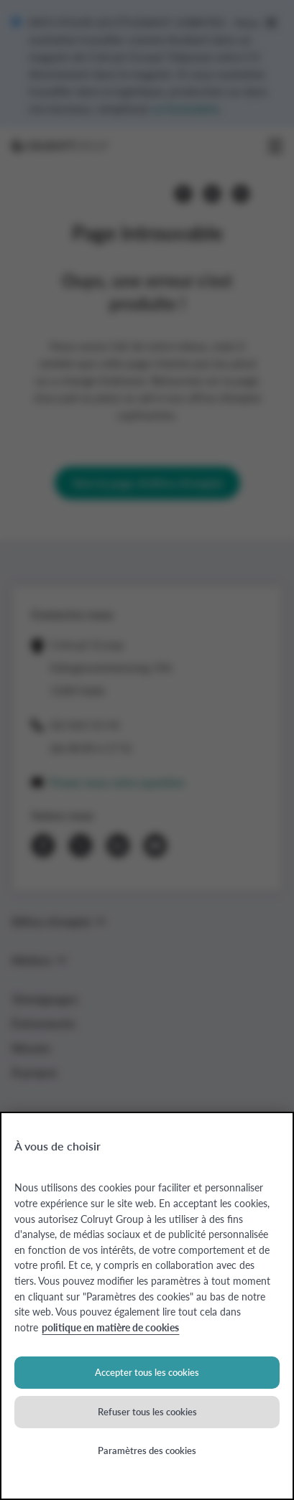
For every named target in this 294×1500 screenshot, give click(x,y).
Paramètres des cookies (147, 1450)
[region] (147, 1306)
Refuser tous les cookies (147, 1411)
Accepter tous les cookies (147, 1372)
